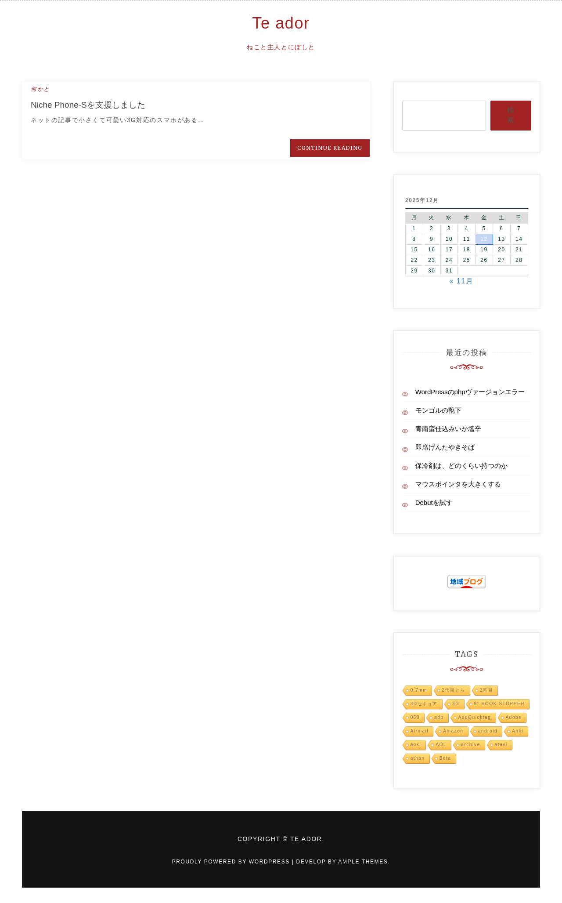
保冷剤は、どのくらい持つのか (461, 465)
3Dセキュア (424, 703)
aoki (416, 744)
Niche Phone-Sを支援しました (88, 104)
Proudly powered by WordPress (232, 862)
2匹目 (486, 690)
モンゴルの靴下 (438, 410)
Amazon (453, 731)
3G (456, 703)
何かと (40, 89)
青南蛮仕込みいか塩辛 (448, 428)
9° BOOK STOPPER (499, 703)
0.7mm (419, 690)
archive (470, 744)
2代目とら (453, 690)
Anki (517, 731)
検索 (510, 115)
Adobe (514, 717)
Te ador (281, 23)
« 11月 (461, 281)
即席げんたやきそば (445, 447)
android (488, 731)
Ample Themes (363, 862)
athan (418, 758)
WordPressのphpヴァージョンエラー (470, 391)
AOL (441, 744)
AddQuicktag (474, 717)
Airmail (420, 731)
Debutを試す (434, 502)
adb (439, 717)
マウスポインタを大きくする (458, 484)
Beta (445, 758)
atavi (501, 744)
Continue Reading (329, 148)
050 (415, 717)
